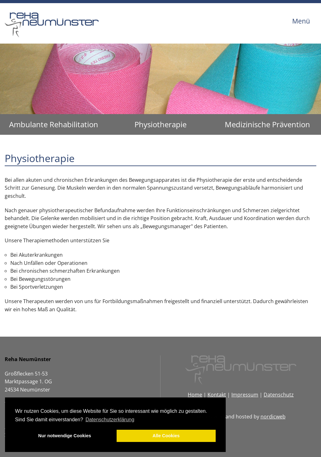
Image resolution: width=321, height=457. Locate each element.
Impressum (244, 394)
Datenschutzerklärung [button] (110, 419)
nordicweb (273, 416)
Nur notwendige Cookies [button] (64, 435)
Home (195, 394)
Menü (301, 21)
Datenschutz (279, 394)
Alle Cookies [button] (166, 435)
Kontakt (217, 394)
